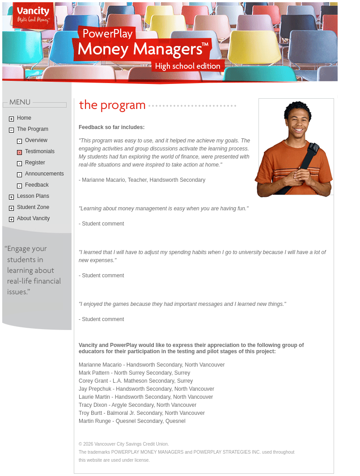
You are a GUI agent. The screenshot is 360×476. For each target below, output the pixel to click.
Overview (36, 140)
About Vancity (33, 218)
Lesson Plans (33, 196)
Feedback (37, 185)
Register (35, 162)
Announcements (44, 174)
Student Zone (33, 207)
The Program (32, 129)
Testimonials (40, 151)
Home (24, 118)
